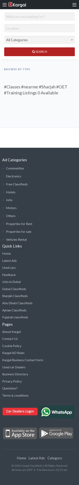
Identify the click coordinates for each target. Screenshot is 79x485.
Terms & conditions (15, 395)
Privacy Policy (12, 381)
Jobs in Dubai (11, 282)
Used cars (9, 267)
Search (39, 51)
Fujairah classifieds (15, 317)
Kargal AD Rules (13, 353)
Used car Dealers (14, 367)
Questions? (10, 388)
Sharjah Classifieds (15, 296)
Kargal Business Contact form (22, 360)
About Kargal (11, 331)
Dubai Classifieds (14, 289)
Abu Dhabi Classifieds (17, 303)
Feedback (9, 275)
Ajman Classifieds (14, 310)
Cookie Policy (11, 346)
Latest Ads (9, 260)
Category (54, 458)
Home (6, 253)
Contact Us (10, 338)
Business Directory (15, 374)
